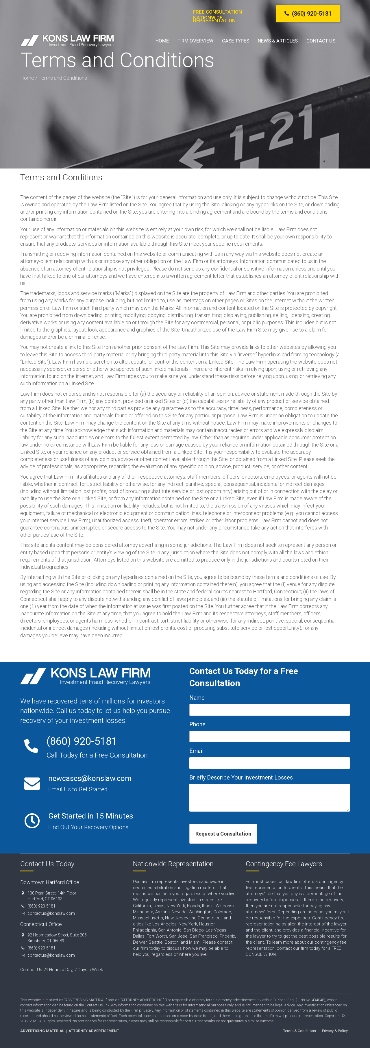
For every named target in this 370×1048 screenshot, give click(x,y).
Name (197, 697)
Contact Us (320, 41)
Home (162, 41)
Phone (197, 724)
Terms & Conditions (299, 1031)
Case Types (235, 41)
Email (196, 750)
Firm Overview (195, 41)
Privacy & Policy (335, 1031)
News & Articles (278, 41)
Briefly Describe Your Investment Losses (241, 777)
